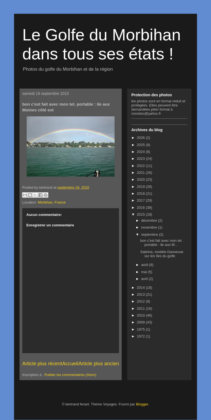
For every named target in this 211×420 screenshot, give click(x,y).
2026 (141, 138)
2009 (141, 322)
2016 (141, 207)
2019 (141, 187)
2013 (141, 294)
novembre (149, 227)
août (145, 265)
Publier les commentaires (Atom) (70, 375)
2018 (141, 193)
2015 (141, 214)
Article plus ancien (98, 363)
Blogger (142, 404)
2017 (141, 200)
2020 (141, 179)
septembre (150, 234)
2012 (141, 301)
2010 (141, 315)
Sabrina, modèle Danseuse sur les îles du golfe (161, 254)
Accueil (70, 363)
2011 (141, 308)
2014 (141, 288)
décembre (149, 220)
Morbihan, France (52, 202)
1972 (141, 336)
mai (144, 272)
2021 (141, 173)
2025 (141, 145)
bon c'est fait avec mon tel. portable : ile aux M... (161, 242)
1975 (141, 329)
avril (145, 279)
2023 (141, 159)
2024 (141, 152)
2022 (141, 166)
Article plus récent (42, 363)
